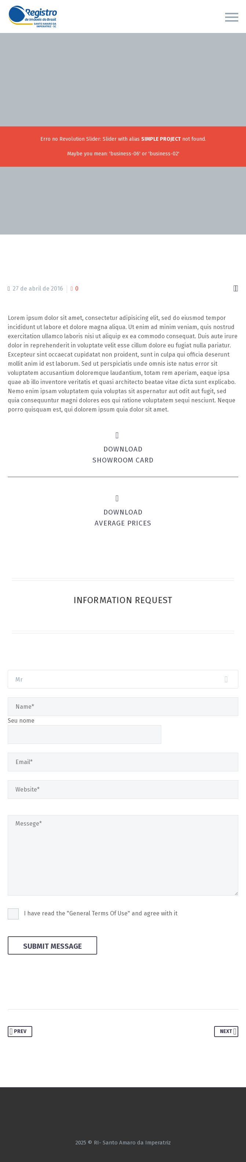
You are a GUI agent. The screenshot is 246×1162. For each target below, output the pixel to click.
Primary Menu (231, 17)
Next (228, 1031)
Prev (18, 1031)
